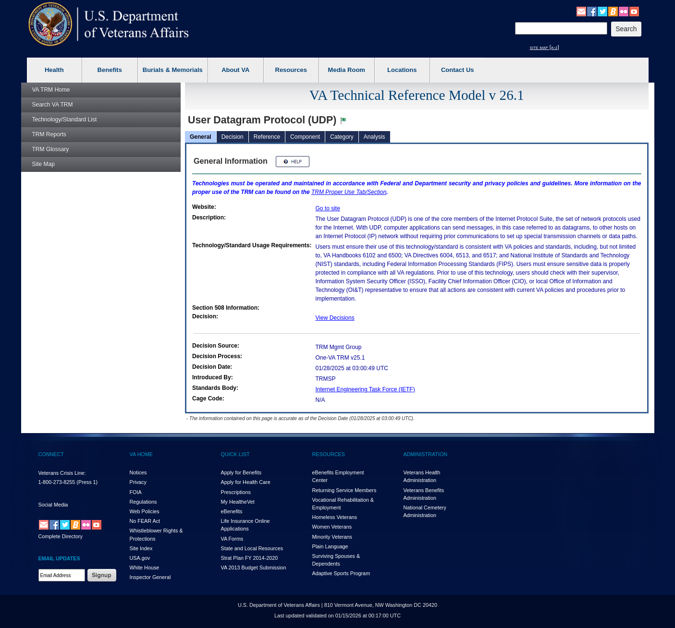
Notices (138, 472)
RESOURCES (328, 454)
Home (51, 89)
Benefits (110, 69)
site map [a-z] (544, 47)
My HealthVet (238, 502)
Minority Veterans (332, 537)
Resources (291, 69)
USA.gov (140, 558)
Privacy (138, 482)
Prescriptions (236, 492)
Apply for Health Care (245, 482)
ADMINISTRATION (426, 454)
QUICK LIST (235, 454)
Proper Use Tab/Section (348, 192)
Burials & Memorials (173, 69)
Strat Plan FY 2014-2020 (249, 558)
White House (145, 567)
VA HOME (141, 454)
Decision (232, 136)
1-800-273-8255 (56, 482)
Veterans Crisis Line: (62, 473)
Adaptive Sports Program (341, 573)
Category (342, 136)
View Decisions (335, 317)
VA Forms (232, 539)
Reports (49, 134)
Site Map (43, 164)
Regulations (143, 502)
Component (305, 136)
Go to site (328, 208)
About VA (235, 69)
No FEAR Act (145, 521)
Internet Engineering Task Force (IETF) (365, 389)
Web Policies (145, 511)
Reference (267, 136)
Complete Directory (60, 536)
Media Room (346, 69)
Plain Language (330, 546)
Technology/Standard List (64, 119)
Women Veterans (332, 527)
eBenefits (232, 511)
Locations (402, 69)
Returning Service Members (344, 490)
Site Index (141, 548)
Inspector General (150, 577)
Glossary (50, 149)
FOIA (136, 492)
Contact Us (457, 69)
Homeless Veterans (334, 517)
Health (54, 69)
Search (52, 104)
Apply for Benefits (241, 472)
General (200, 136)
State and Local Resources (252, 548)
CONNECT (51, 454)
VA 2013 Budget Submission (253, 567)
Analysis (374, 136)
